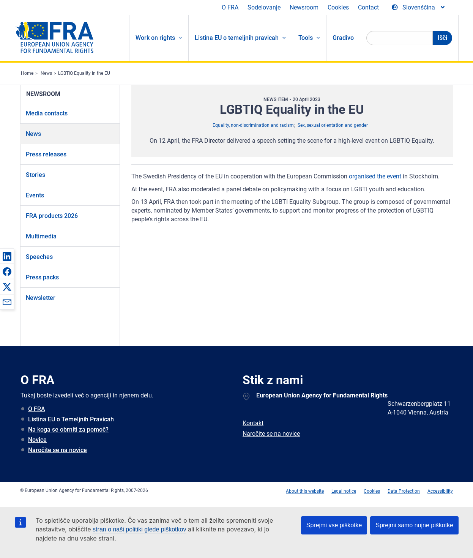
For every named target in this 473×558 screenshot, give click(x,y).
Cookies (338, 7)
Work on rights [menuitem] (155, 37)
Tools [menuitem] (305, 37)
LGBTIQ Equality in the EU (84, 73)
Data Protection (404, 491)
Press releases (46, 154)
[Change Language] (418, 7)
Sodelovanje (264, 7)
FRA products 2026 (52, 215)
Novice (37, 439)
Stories (35, 174)
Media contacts (47, 113)
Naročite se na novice (57, 450)
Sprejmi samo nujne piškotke (414, 525)
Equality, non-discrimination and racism (253, 125)
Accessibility (440, 491)
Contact (368, 7)
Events (35, 195)
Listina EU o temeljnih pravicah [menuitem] (237, 37)
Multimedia (41, 236)
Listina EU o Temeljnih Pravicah (71, 419)
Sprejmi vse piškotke (334, 525)
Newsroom (304, 7)
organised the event (375, 176)
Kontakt (253, 423)
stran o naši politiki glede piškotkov (139, 529)
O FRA (230, 7)
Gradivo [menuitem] (343, 37)
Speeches (39, 256)
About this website (305, 491)
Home (27, 73)
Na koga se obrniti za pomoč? (68, 429)
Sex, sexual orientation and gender (333, 125)
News (46, 73)
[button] (7, 256)
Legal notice (343, 491)
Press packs (42, 277)
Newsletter (40, 297)
